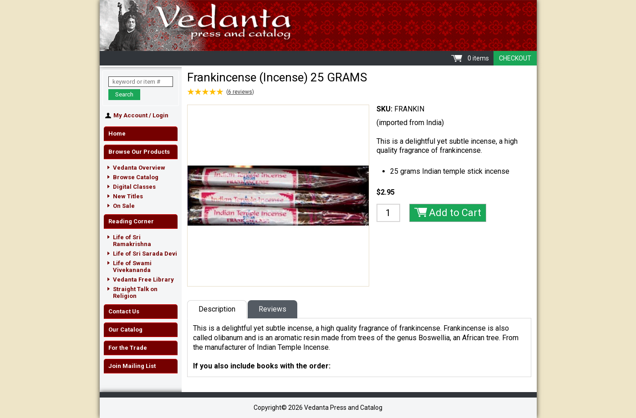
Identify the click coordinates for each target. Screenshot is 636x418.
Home (117, 133)
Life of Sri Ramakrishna (132, 240)
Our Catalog (125, 329)
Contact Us (123, 311)
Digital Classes (134, 186)
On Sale (124, 205)
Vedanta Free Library (143, 279)
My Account (130, 115)
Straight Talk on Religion (135, 292)
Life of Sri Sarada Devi (145, 253)
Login (160, 115)
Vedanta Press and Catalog (318, 25)
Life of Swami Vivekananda (132, 266)
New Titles (128, 196)
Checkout (515, 58)
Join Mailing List (132, 366)
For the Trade (127, 347)
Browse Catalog (135, 177)
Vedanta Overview (139, 167)
